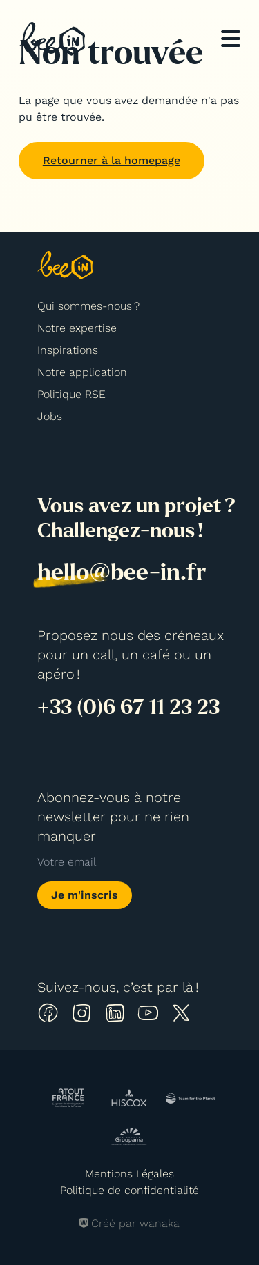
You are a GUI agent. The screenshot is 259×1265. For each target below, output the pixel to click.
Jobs (49, 416)
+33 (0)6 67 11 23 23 (128, 707)
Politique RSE (71, 394)
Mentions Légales (129, 1173)
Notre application (82, 372)
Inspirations (67, 350)
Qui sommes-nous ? (88, 305)
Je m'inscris (84, 895)
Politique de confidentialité (129, 1190)
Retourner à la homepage (111, 160)
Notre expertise (77, 328)
